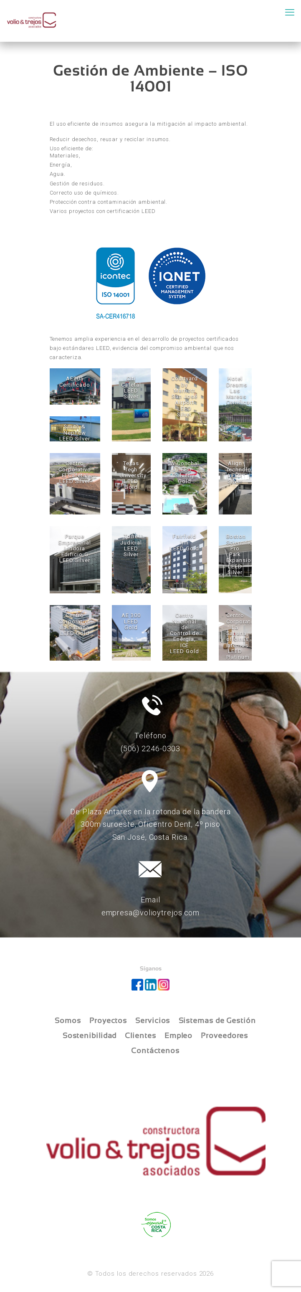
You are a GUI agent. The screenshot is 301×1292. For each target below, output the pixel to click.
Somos (68, 1020)
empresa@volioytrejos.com (150, 912)
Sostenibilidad (90, 1035)
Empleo (178, 1035)
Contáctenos (155, 1050)
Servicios (152, 1020)
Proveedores (224, 1035)
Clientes (140, 1035)
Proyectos (108, 1020)
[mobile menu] (290, 12)
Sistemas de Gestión (217, 1020)
